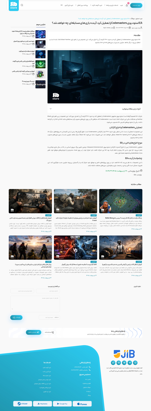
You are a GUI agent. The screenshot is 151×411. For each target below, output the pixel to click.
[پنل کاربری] (136, 5)
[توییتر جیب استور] (113, 363)
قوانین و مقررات (86, 383)
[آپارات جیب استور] (124, 363)
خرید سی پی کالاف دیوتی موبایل (42, 384)
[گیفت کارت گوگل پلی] (62, 403)
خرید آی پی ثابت (47, 372)
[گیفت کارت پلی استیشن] (42, 403)
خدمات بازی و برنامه (112, 5)
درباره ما (88, 391)
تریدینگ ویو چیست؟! (28, 81)
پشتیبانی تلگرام (33, 332)
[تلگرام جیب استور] (129, 363)
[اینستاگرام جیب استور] (135, 363)
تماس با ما (88, 379)
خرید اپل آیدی (69, 5)
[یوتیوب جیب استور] (118, 363)
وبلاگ (132, 18)
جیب (121, 5)
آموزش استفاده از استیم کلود (26, 51)
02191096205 (49, 332)
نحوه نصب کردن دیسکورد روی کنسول (23, 41)
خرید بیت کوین (47, 392)
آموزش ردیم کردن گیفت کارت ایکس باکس (23, 71)
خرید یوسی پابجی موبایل (44, 380)
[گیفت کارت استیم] (22, 403)
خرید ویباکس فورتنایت (45, 388)
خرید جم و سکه (47, 376)
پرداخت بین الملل (82, 5)
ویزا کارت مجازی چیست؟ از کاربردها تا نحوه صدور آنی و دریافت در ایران (23, 32)
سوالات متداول (87, 387)
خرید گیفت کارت (97, 5)
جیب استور (139, 18)
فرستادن (16, 317)
